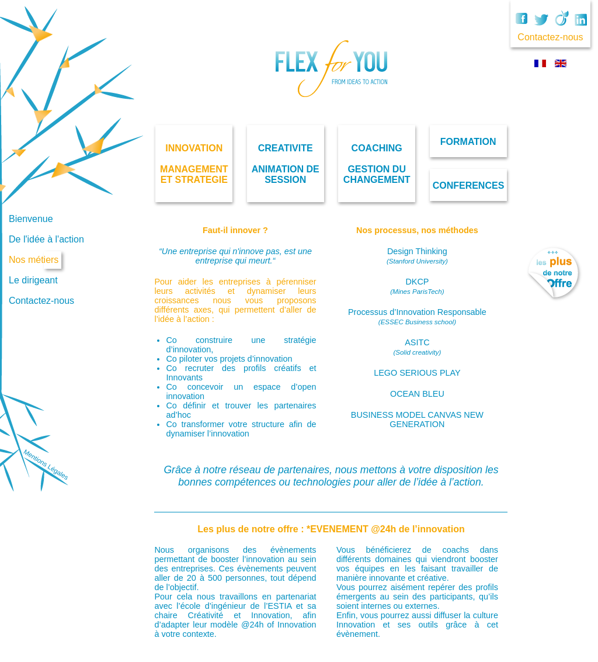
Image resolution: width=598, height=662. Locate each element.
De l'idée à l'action (46, 239)
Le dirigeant (33, 280)
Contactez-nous (41, 301)
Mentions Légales (45, 464)
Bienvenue (31, 219)
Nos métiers (33, 260)
